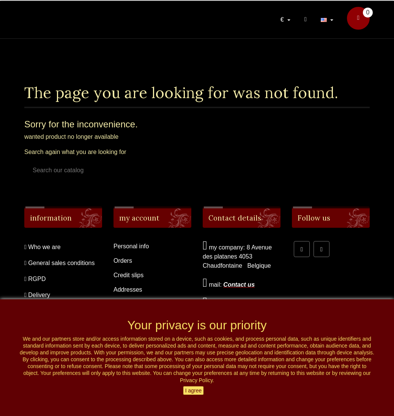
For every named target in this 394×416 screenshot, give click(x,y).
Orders (122, 260)
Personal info (131, 246)
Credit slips (128, 275)
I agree (193, 390)
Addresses (127, 289)
